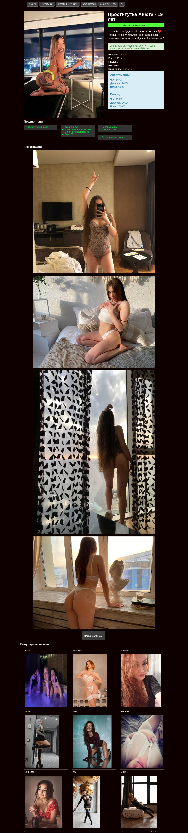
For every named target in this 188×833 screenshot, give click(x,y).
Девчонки (28, 650)
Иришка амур (125, 650)
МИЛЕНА (123, 772)
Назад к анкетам (93, 635)
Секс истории (89, 4)
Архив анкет (135, 832)
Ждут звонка (47, 4)
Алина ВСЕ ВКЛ (29, 772)
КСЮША (75, 711)
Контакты (145, 832)
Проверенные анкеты (67, 4)
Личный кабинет (156, 832)
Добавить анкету (108, 4)
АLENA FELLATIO (125, 711)
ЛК (122, 4)
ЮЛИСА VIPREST (77, 650)
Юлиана (27, 711)
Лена (74, 772)
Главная (32, 4)
